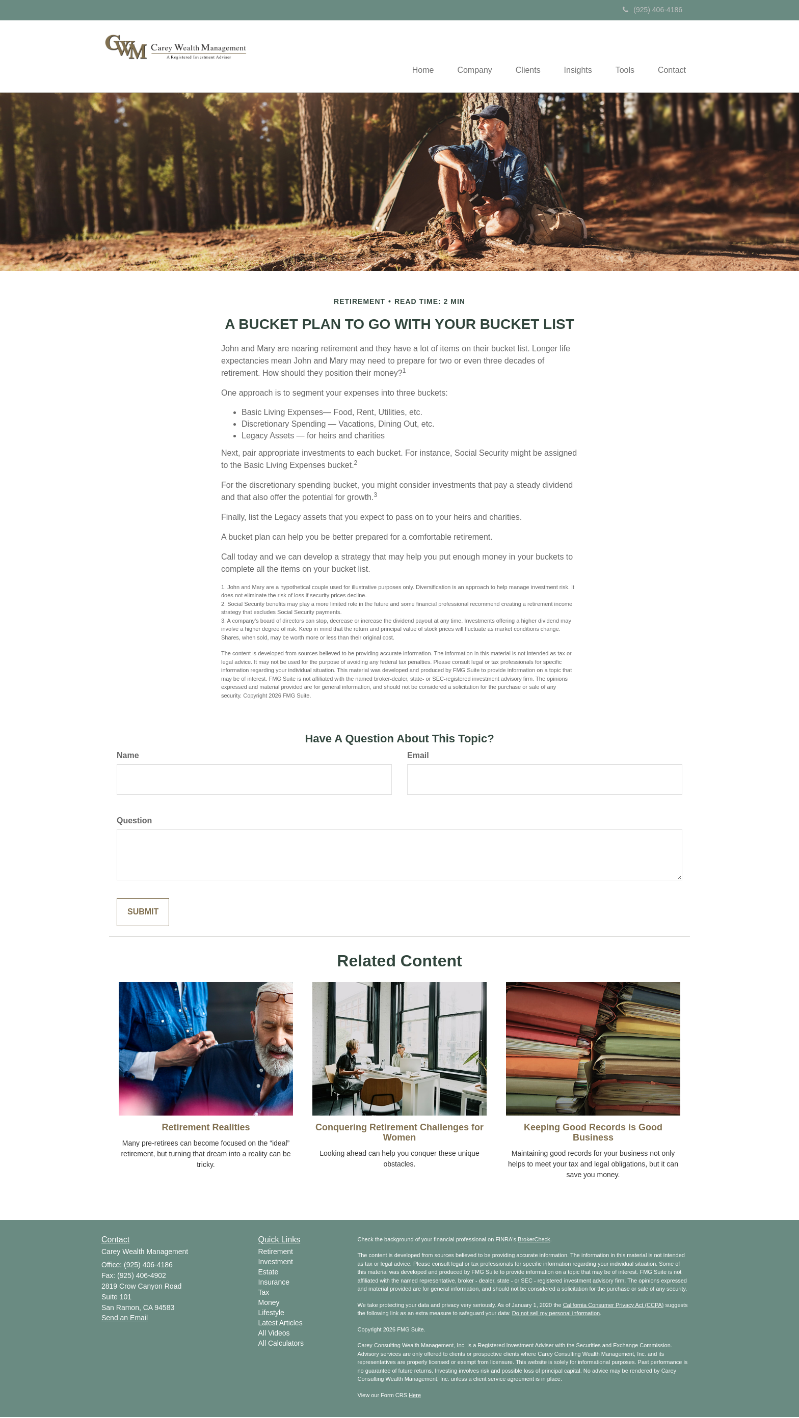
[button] (465, 56)
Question (134, 821)
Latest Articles (280, 1324)
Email (418, 756)
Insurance (273, 1283)
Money (269, 1303)
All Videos (274, 1334)
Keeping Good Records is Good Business (593, 1133)
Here (415, 1396)
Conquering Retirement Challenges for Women (399, 1133)
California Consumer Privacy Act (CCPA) (613, 1305)
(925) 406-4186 (652, 10)
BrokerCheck (534, 1240)
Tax (264, 1293)
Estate (268, 1273)
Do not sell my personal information (556, 1314)
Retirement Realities (206, 1128)
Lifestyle (271, 1314)
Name (128, 756)
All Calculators (281, 1344)
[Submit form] (143, 913)
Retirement (275, 1252)
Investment (275, 1263)
